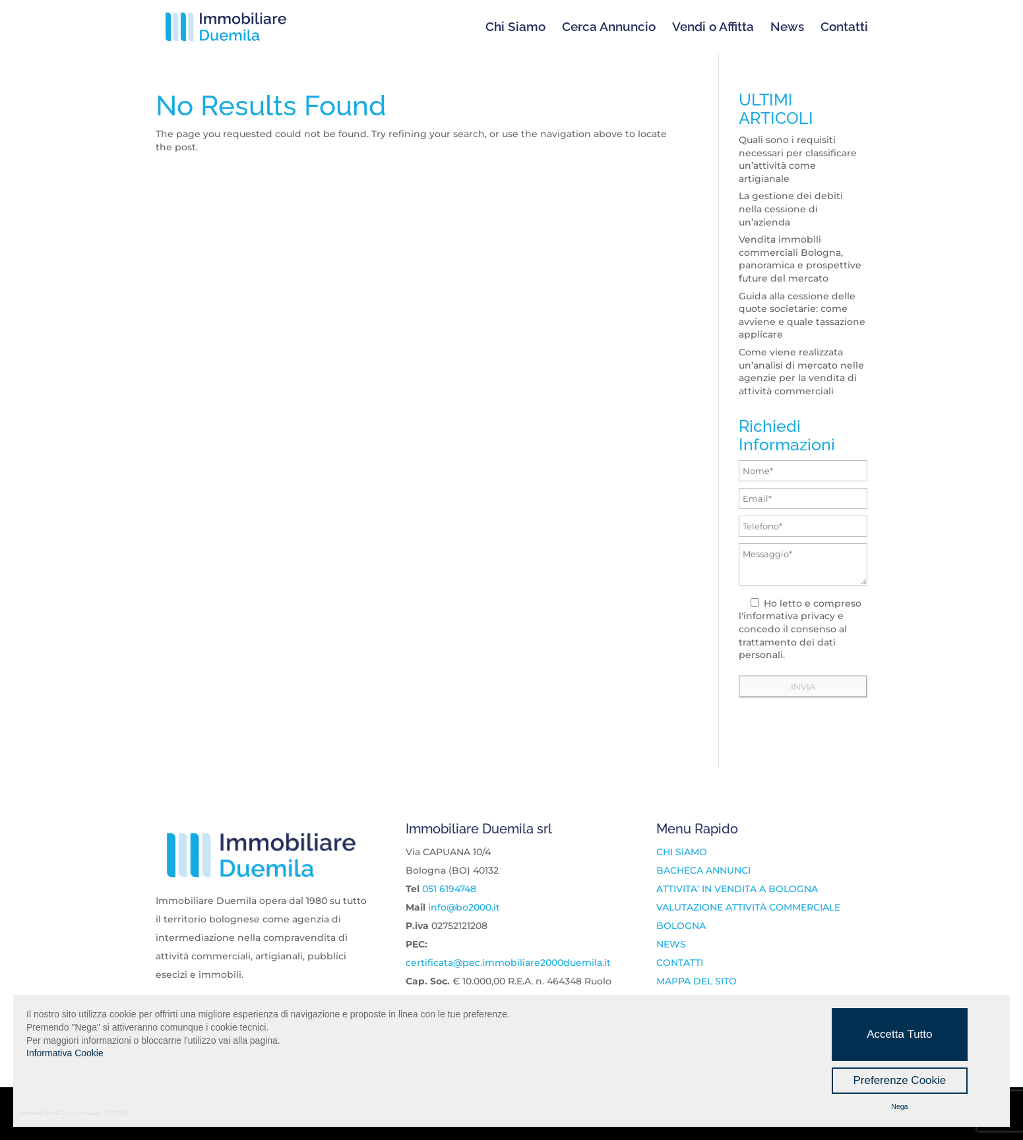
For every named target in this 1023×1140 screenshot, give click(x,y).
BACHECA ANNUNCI (703, 870)
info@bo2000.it (464, 907)
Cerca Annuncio (609, 28)
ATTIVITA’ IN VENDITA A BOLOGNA (737, 889)
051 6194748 (449, 889)
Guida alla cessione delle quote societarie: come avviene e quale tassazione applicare (802, 315)
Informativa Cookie (65, 1053)
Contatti (844, 28)
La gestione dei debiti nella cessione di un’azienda (791, 208)
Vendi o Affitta (713, 28)
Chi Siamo (515, 28)
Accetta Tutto (899, 1034)
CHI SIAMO (681, 852)
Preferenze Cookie (899, 1080)
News (787, 28)
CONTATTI (679, 963)
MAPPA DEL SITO (696, 981)
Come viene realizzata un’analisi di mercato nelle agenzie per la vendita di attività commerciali (801, 371)
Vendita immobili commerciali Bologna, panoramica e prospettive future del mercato (800, 258)
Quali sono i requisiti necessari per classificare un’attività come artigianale (798, 159)
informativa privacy (789, 616)
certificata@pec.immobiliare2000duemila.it (508, 963)
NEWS (671, 944)
